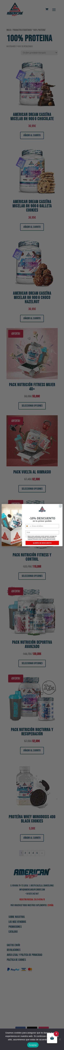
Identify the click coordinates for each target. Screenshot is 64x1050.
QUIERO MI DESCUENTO (42, 544)
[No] (59, 1039)
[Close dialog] (60, 507)
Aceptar (33, 1045)
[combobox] (28, 527)
